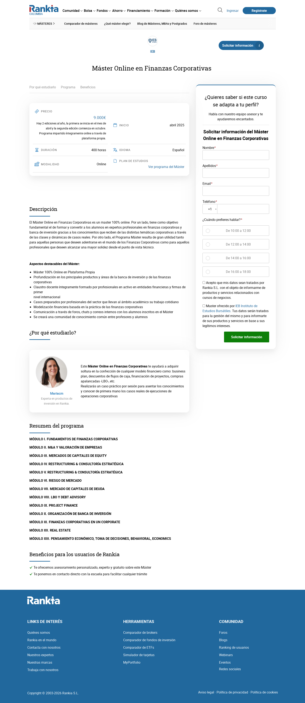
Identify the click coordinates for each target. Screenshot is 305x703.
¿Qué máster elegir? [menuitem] (117, 24)
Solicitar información (243, 45)
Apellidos (209, 165)
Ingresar (233, 10)
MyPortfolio (131, 662)
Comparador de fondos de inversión (149, 640)
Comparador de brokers (140, 632)
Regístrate (259, 10)
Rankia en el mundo (41, 640)
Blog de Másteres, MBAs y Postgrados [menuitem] (162, 24)
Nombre (208, 147)
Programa (68, 87)
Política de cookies (264, 692)
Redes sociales (230, 669)
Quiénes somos (38, 632)
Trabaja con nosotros (42, 670)
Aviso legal (206, 692)
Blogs (223, 640)
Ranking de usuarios (234, 647)
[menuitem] (72, 10)
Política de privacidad (232, 692)
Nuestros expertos (40, 655)
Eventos (225, 662)
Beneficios (87, 87)
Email (207, 183)
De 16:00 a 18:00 (238, 271)
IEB (152, 51)
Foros (223, 632)
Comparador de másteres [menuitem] (81, 24)
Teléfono (209, 201)
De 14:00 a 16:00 (238, 258)
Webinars (226, 655)
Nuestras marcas (39, 662)
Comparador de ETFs (138, 647)
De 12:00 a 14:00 (238, 244)
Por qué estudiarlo (42, 87)
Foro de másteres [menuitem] (205, 24)
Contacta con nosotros (43, 647)
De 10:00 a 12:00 (238, 230)
